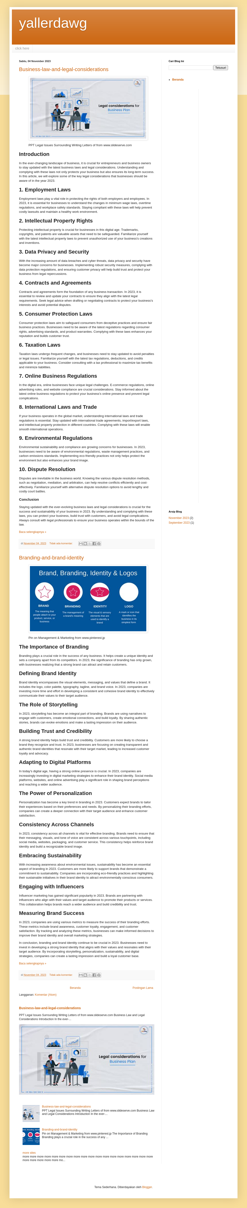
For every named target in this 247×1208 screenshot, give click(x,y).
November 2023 (179, 518)
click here (22, 48)
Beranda (75, 988)
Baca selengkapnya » (32, 532)
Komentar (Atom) (46, 994)
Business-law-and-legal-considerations (64, 69)
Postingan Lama (143, 988)
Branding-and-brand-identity (51, 558)
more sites (29, 1152)
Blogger (147, 1187)
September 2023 (179, 522)
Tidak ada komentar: (61, 543)
